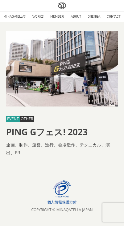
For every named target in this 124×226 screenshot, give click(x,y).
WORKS (38, 16)
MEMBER (57, 16)
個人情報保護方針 (62, 201)
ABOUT (76, 16)
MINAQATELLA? (14, 16)
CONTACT (114, 16)
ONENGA (94, 16)
